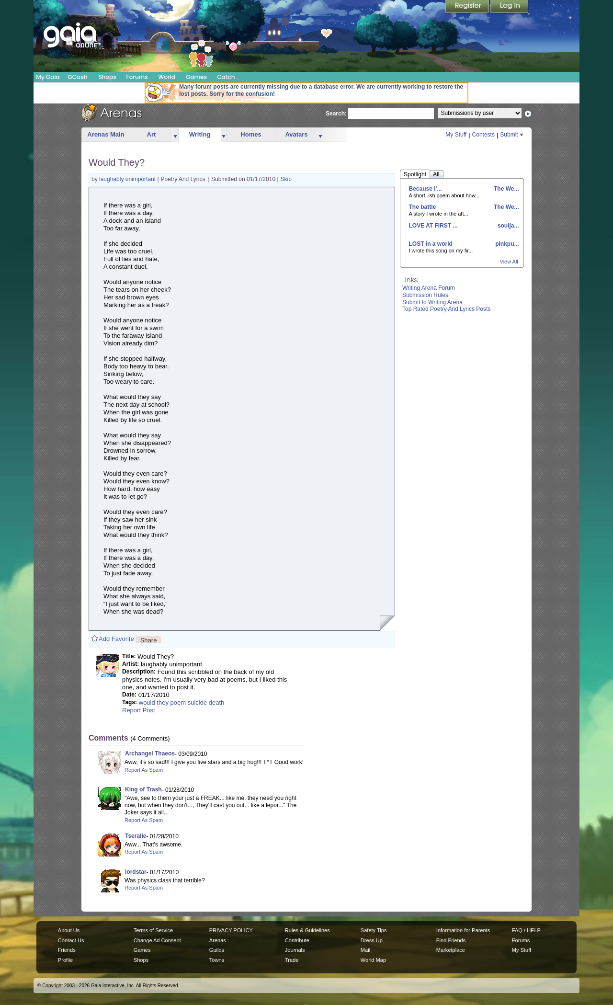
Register (467, 7)
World (166, 77)
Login (509, 7)
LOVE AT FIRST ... (433, 225)
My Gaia (47, 77)
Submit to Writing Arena (432, 302)
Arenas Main (105, 134)
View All (509, 261)
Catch (226, 77)
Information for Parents (463, 930)
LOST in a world (431, 243)
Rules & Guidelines (307, 930)
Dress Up (372, 940)
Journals (295, 950)
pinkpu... (506, 243)
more (175, 135)
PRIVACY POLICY (231, 930)
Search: (336, 113)
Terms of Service (153, 930)
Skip (286, 179)
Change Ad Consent (157, 940)
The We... (505, 188)
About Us (68, 930)
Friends (67, 950)
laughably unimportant (128, 179)
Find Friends (450, 940)
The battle (422, 207)
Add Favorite (116, 638)
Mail (365, 950)
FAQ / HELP (526, 930)
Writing (200, 134)
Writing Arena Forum (428, 288)
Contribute (297, 940)
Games (196, 77)
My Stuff (455, 134)
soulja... (507, 225)
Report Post (138, 710)
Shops (107, 77)
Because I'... (425, 188)
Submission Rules (425, 295)
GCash (78, 77)
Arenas (217, 940)
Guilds (216, 950)
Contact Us (71, 940)
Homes (250, 134)
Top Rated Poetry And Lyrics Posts (446, 309)
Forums (137, 77)
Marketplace (450, 950)
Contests (483, 134)
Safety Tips (374, 930)
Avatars (296, 134)
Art (151, 134)
